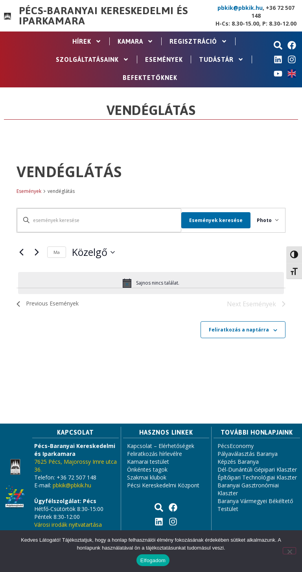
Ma (56, 252)
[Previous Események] (21, 252)
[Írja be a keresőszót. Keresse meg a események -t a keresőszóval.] (96, 220)
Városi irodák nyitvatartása (68, 525)
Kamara (135, 41)
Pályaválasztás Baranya (247, 454)
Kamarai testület (148, 462)
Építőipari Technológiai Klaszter (257, 478)
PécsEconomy (235, 446)
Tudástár (221, 59)
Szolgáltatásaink (92, 59)
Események (164, 59)
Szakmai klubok (146, 478)
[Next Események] (36, 252)
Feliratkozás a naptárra (239, 330)
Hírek (86, 41)
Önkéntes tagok (147, 470)
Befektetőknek (150, 77)
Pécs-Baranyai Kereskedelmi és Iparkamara (103, 16)
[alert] (151, 283)
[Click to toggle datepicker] (93, 252)
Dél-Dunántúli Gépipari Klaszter (257, 470)
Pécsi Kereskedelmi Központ (163, 486)
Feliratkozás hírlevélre (154, 454)
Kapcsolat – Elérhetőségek (160, 446)
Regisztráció (198, 41)
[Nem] (289, 550)
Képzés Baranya (238, 462)
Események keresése (209, 220)
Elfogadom (153, 560)
